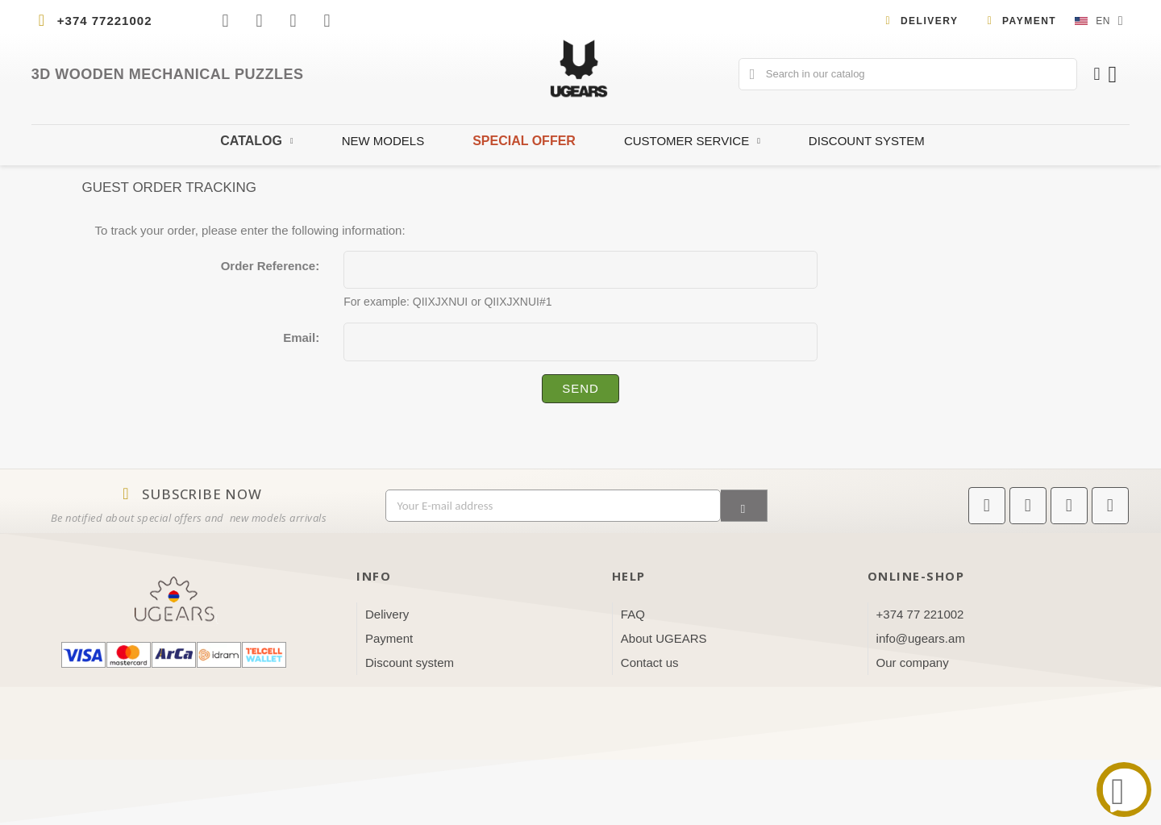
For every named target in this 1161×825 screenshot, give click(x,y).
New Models (383, 141)
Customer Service (692, 141)
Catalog (256, 141)
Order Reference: (270, 266)
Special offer (524, 141)
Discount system (867, 141)
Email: (301, 337)
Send (580, 388)
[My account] (1096, 74)
